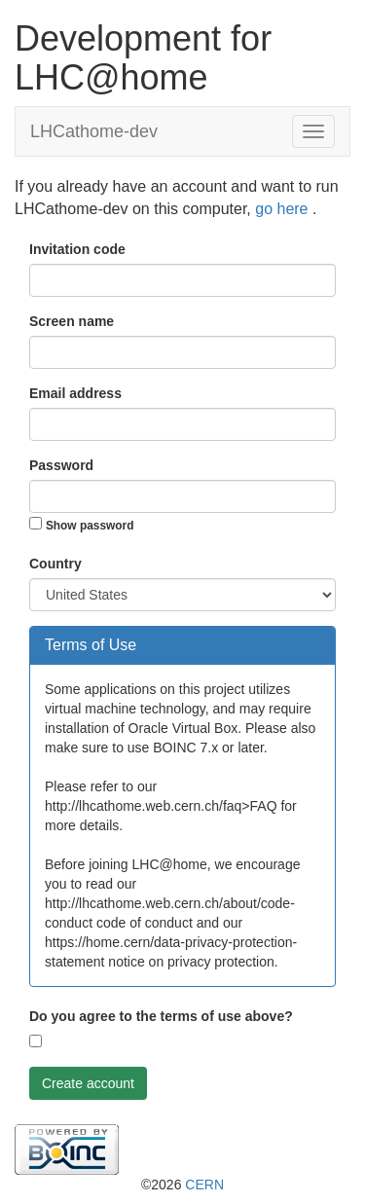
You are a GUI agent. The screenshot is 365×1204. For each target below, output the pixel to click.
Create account (88, 1083)
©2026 (182, 1184)
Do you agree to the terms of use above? (161, 1016)
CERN (204, 1184)
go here (283, 209)
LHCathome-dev (94, 131)
